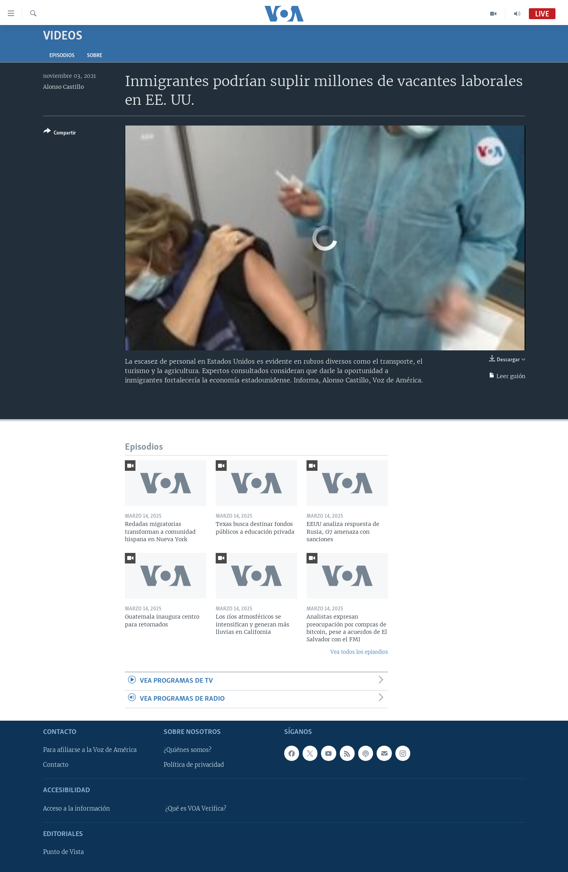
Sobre (94, 56)
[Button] (59, 134)
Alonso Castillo (63, 86)
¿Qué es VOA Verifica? (195, 808)
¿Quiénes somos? (187, 750)
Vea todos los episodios (359, 652)
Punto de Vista (63, 852)
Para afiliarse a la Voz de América (90, 750)
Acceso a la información (76, 808)
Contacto (56, 764)
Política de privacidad (194, 764)
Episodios (61, 56)
